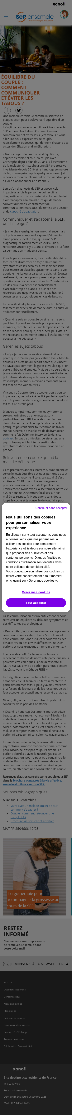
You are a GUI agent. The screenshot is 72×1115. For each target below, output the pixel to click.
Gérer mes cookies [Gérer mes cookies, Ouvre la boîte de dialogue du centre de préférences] (36, 592)
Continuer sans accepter (51, 507)
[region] (36, 557)
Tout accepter (36, 602)
